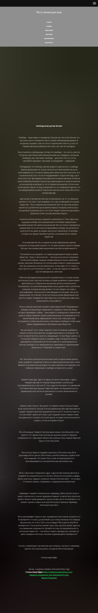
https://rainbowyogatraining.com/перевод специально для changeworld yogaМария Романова (51, 575)
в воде (49, 26)
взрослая (49, 30)
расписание (49, 38)
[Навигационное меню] (94, 3)
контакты (49, 42)
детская (49, 34)
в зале (49, 22)
